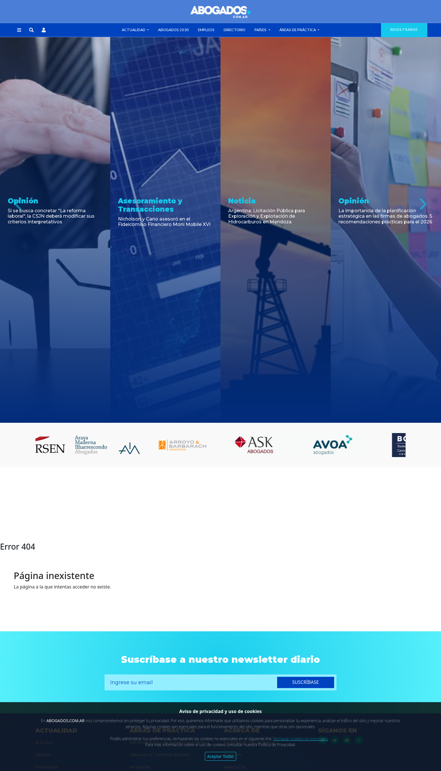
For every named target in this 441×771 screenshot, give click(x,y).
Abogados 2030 (173, 30)
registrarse (404, 29)
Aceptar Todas (220, 756)
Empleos (206, 30)
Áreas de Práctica (298, 30)
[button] (19, 30)
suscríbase (305, 682)
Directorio (234, 30)
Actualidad (134, 30)
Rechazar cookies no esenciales (300, 738)
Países (260, 30)
